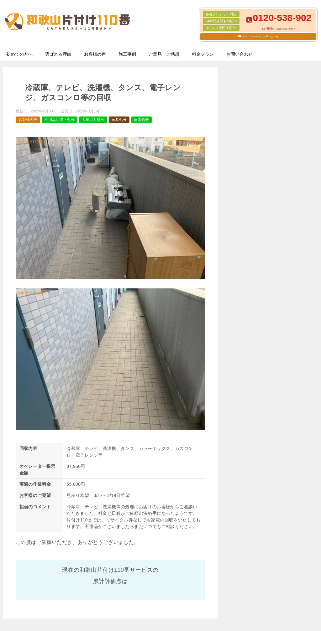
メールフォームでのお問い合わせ (259, 36)
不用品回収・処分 (60, 119)
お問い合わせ (239, 54)
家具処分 (119, 119)
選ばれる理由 (58, 54)
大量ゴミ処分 (93, 119)
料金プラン (203, 54)
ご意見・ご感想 (164, 54)
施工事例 (127, 54)
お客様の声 (95, 54)
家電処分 (141, 119)
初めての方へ (19, 54)
